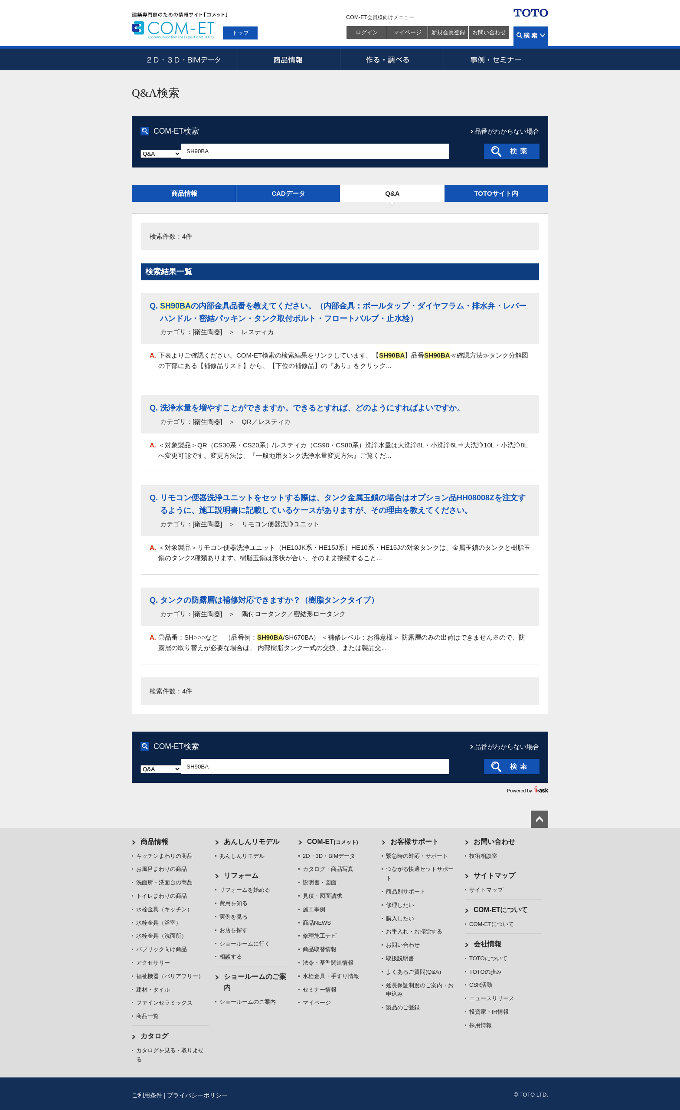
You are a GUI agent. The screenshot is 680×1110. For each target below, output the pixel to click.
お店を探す (233, 930)
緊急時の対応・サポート (417, 856)
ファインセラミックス (164, 1002)
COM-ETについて (501, 909)
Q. (154, 306)
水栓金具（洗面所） (161, 936)
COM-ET (332, 841)
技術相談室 (483, 856)
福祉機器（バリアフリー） (170, 976)
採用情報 (480, 1025)
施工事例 (314, 909)
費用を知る (233, 903)
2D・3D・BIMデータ (184, 59)
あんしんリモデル (251, 841)
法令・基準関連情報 (328, 962)
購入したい (400, 918)
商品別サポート (405, 891)
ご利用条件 (147, 1095)
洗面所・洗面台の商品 (164, 882)
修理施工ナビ (320, 936)
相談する (230, 956)
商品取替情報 (320, 949)
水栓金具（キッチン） (164, 909)
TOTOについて (488, 958)
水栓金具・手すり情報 (331, 976)
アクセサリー (153, 962)
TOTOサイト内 (496, 193)
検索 (530, 36)
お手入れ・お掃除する (414, 931)
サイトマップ (494, 875)
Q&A (392, 193)
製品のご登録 (403, 1007)
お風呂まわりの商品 (161, 869)
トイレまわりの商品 (161, 896)
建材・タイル (153, 989)
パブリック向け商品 (161, 949)
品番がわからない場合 (506, 131)
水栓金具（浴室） (158, 923)
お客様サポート (414, 841)
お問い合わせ (489, 32)
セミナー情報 (320, 989)
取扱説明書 (400, 958)
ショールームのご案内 (247, 1001)
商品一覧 (147, 1016)
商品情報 (288, 59)
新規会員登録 (448, 32)
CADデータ (288, 193)
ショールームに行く (244, 943)
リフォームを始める (244, 890)
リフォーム (241, 875)
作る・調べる (392, 59)
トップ (240, 33)
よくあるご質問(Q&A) (413, 972)
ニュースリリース (491, 998)
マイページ (407, 32)
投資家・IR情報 (489, 1011)
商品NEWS (317, 923)
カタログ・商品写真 (328, 869)
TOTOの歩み (485, 972)
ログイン (367, 32)
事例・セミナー (496, 59)
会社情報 (487, 944)
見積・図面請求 (322, 896)
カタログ (154, 1036)
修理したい (400, 905)
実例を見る (233, 916)
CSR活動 (480, 985)
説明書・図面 (320, 882)
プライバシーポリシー (197, 1095)
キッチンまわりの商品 (164, 856)
